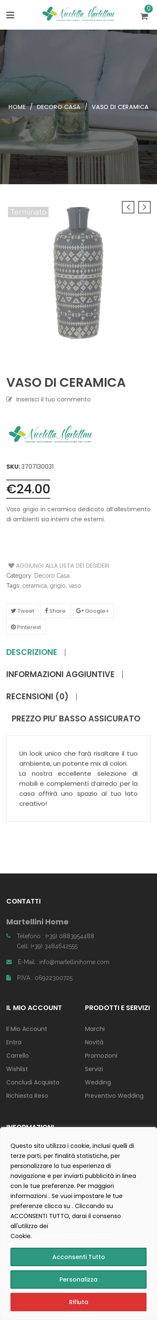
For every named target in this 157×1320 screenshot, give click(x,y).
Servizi (94, 1069)
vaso (75, 585)
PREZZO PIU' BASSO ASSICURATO (76, 719)
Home (17, 107)
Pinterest (26, 627)
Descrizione (31, 652)
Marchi (95, 1029)
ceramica (34, 585)
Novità (94, 1042)
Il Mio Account (26, 1029)
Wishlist (17, 1069)
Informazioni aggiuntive (60, 674)
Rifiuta (78, 1302)
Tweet (22, 611)
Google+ (92, 611)
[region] (78, 1223)
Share (55, 611)
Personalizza (78, 1279)
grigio (58, 585)
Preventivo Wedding (114, 1096)
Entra (13, 1042)
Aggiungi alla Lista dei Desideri (40, 565)
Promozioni (101, 1055)
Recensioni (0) (37, 697)
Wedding (98, 1082)
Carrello (17, 1055)
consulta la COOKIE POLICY (73, 1236)
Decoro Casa (58, 107)
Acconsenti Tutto (78, 1257)
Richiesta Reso (27, 1096)
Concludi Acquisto (32, 1082)
